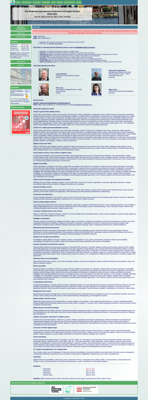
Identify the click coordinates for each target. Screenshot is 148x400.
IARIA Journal (27, 101)
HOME (18, 2)
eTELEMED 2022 (44, 56)
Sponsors (21, 65)
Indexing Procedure (15, 103)
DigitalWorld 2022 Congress (85, 47)
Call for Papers (26, 2)
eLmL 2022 (42, 57)
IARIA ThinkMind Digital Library (17, 95)
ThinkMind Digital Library (56, 43)
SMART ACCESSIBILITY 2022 (48, 62)
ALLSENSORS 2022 (45, 60)
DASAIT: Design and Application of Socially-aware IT (51, 103)
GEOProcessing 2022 (45, 54)
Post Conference (69, 2)
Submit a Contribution (21, 28)
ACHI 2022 (42, 53)
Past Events (21, 61)
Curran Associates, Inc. (23, 98)
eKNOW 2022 (43, 59)
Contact (78, 2)
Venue (53, 2)
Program (60, 2)
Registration (21, 33)
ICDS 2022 (42, 51)
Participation (46, 2)
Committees (37, 2)
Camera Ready (21, 37)
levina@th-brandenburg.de (83, 105)
